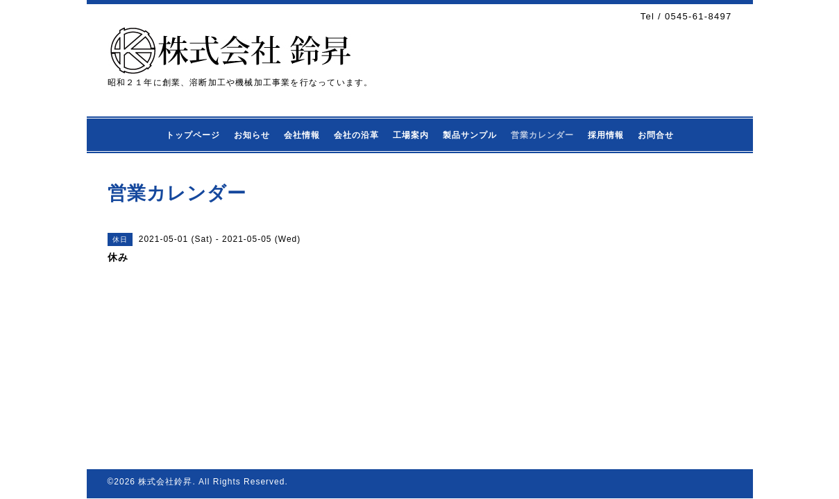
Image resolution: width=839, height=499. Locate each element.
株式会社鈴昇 (165, 482)
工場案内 (411, 135)
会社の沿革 (356, 135)
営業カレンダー (542, 135)
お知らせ (252, 135)
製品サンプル (470, 135)
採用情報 (606, 135)
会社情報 (302, 135)
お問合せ (656, 135)
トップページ (193, 135)
